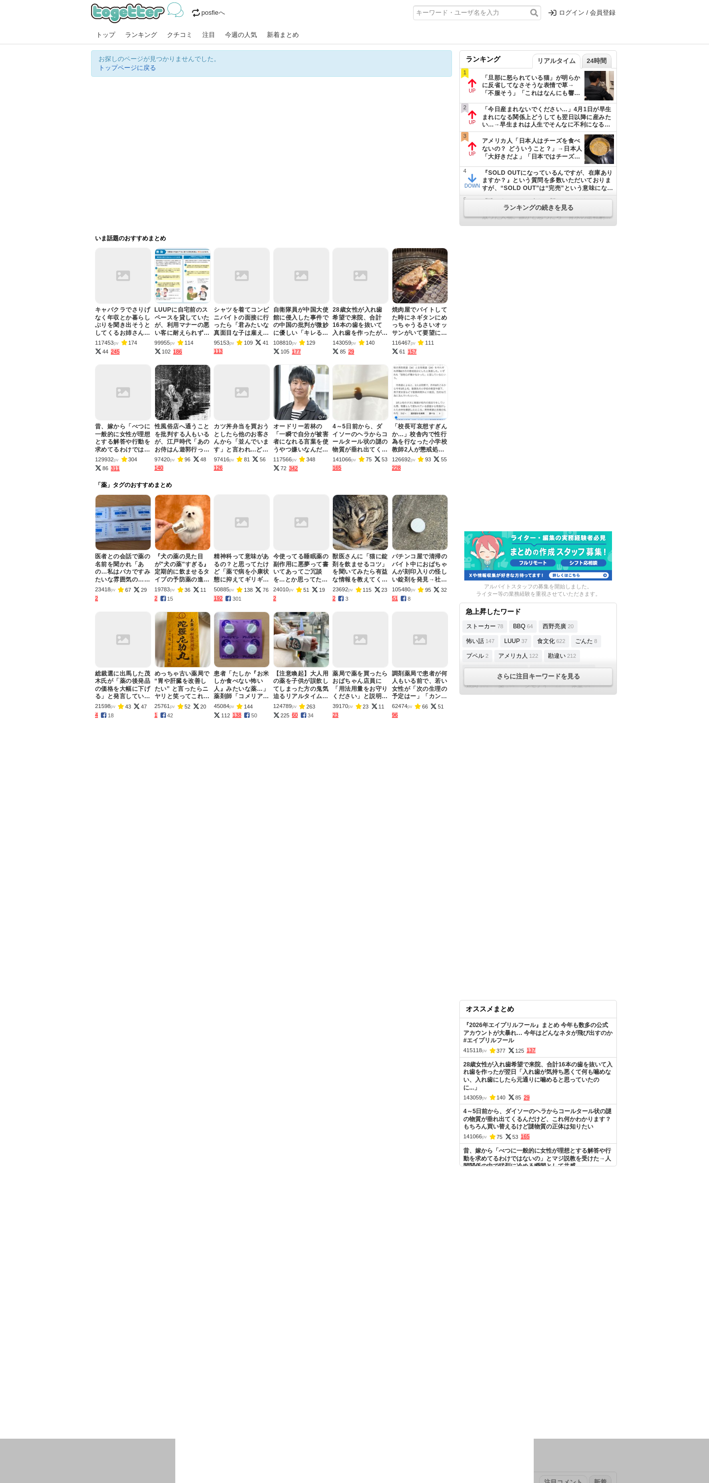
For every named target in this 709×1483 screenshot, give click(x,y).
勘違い (562, 655)
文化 (345, 1396)
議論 (160, 1396)
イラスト (120, 1409)
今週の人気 (241, 34)
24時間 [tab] (597, 60)
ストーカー (484, 626)
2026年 (203, 1365)
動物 (177, 1409)
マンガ (441, 1396)
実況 (177, 1396)
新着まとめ (283, 34)
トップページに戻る (127, 67)
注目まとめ (107, 1334)
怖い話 (480, 641)
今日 (97, 1365)
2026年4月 (140, 1365)
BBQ (523, 626)
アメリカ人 (518, 655)
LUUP (515, 641)
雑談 (269, 1396)
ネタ (143, 1409)
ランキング (141, 34)
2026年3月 (174, 1365)
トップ (105, 34)
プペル (477, 655)
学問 (286, 1396)
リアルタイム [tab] (556, 60)
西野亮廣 (558, 626)
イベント (200, 1396)
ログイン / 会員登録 (581, 12)
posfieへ (208, 13)
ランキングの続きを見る (538, 207)
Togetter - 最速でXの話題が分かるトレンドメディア (139, 12)
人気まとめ (179, 1334)
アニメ (395, 1396)
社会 (143, 1396)
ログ (223, 1396)
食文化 (551, 641)
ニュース (104, 1396)
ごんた (586, 641)
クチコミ (180, 34)
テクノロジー (316, 1396)
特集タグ (104, 1428)
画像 (160, 1409)
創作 (97, 1409)
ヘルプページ (326, 1334)
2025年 (228, 1365)
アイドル (369, 1396)
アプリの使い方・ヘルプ (384, 1334)
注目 (208, 34)
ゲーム (418, 1396)
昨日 (114, 1365)
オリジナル (287, 1334)
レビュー (246, 1396)
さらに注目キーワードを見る (538, 676)
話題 (127, 1396)
